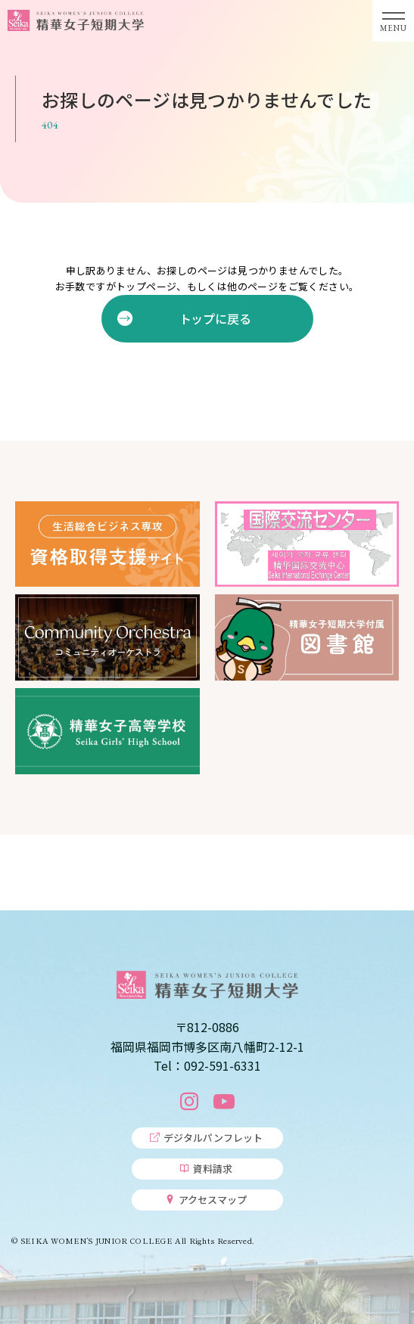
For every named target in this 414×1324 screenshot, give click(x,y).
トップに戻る (215, 318)
